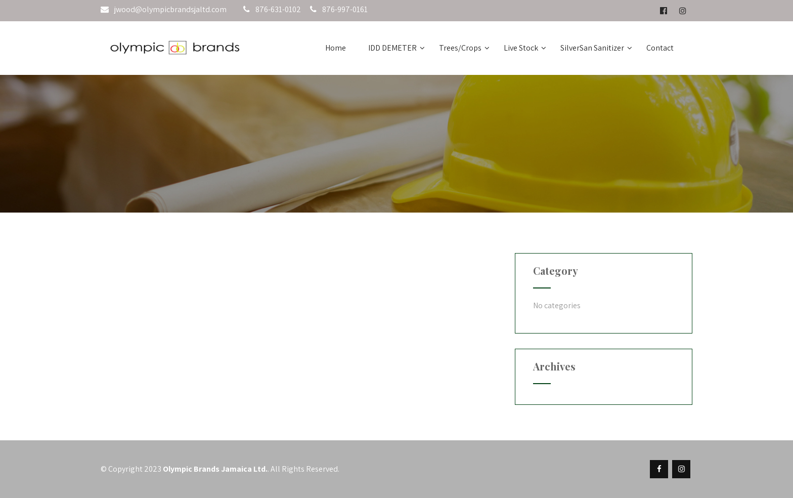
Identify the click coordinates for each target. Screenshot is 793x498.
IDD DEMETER (396, 48)
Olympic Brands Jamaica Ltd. (215, 469)
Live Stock (525, 48)
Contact (660, 48)
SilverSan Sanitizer (596, 48)
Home (335, 48)
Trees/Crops (464, 48)
